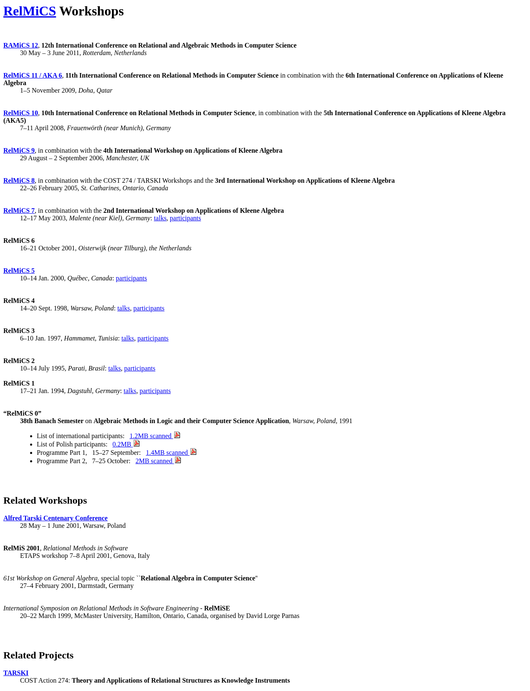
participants (185, 218)
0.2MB (125, 444)
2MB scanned (157, 460)
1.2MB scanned (154, 435)
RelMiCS (29, 10)
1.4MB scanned (171, 452)
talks (160, 218)
